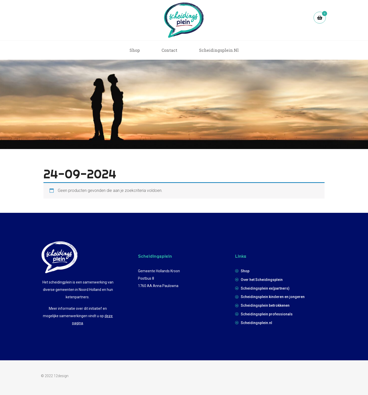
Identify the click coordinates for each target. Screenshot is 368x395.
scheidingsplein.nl (219, 50)
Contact (169, 50)
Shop (135, 50)
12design (61, 376)
